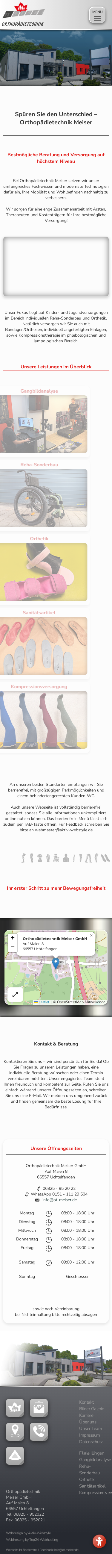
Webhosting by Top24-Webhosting (32, 1539)
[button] (55, 963)
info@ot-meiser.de (59, 1200)
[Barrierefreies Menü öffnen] (99, 1541)
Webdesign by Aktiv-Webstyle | (29, 1533)
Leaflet (41, 1002)
